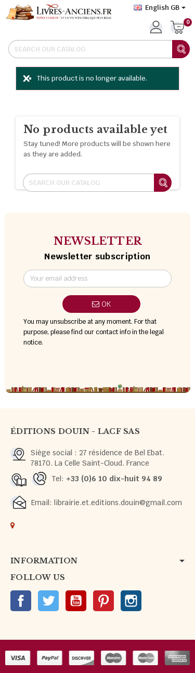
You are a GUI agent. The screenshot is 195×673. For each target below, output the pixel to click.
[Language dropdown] (159, 8)
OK (101, 304)
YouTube (76, 600)
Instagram (131, 600)
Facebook (20, 600)
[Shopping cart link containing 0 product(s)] (178, 28)
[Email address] (97, 278)
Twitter (48, 600)
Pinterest (103, 600)
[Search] (98, 49)
